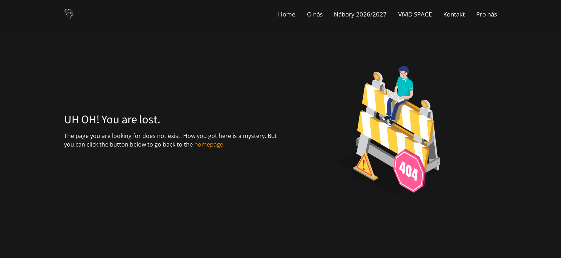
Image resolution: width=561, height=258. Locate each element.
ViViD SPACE (415, 14)
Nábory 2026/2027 (360, 14)
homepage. (209, 144)
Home (287, 14)
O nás (315, 14)
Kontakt (454, 14)
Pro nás (486, 14)
